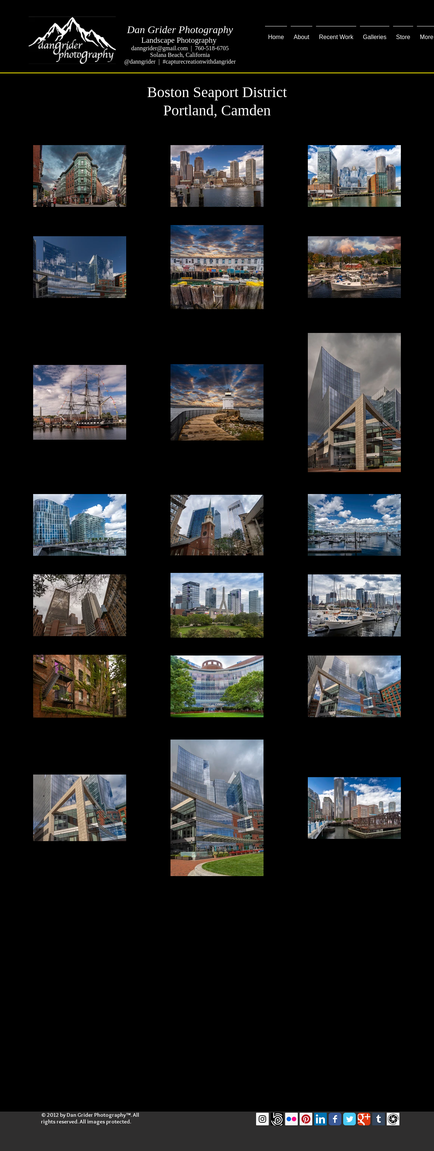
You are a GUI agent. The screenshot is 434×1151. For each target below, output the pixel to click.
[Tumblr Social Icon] (378, 1119)
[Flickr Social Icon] (291, 1119)
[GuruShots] (393, 1119)
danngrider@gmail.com (159, 48)
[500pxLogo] (277, 1119)
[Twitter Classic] (349, 1119)
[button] (336, 34)
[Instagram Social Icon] (262, 1119)
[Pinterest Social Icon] (306, 1119)
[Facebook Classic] (335, 1119)
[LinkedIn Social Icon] (320, 1119)
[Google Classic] (364, 1119)
